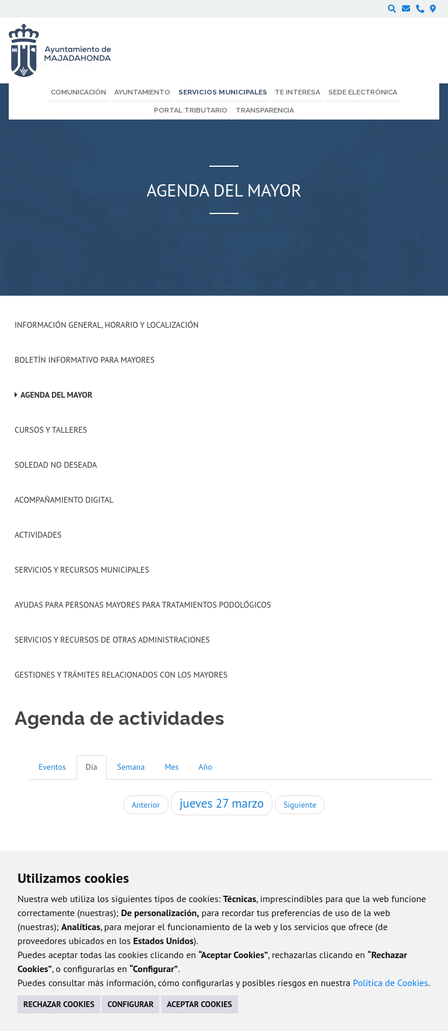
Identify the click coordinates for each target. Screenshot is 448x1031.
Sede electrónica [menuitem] (362, 92)
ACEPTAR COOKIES (199, 1004)
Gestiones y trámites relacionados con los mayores (121, 674)
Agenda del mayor (56, 395)
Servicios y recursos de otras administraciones (112, 639)
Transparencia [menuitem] (265, 110)
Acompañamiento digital (64, 500)
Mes (171, 767)
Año (205, 767)
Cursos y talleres (51, 430)
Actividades (38, 534)
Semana (131, 767)
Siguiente (300, 804)
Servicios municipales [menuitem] (222, 92)
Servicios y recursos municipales (82, 569)
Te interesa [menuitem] (297, 92)
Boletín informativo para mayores (85, 360)
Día (91, 767)
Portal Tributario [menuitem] (191, 110)
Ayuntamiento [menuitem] (142, 92)
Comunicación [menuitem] (78, 92)
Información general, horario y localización (106, 325)
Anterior (146, 804)
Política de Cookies (390, 982)
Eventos (52, 767)
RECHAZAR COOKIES (58, 1004)
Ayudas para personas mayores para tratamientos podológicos (143, 604)
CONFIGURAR (130, 1004)
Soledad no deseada (56, 465)
